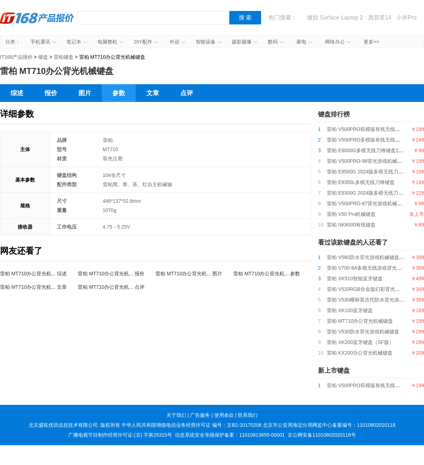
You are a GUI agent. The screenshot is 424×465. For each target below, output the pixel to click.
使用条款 (224, 415)
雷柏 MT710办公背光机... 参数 (266, 273)
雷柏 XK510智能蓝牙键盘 (355, 278)
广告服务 (200, 415)
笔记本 (76, 42)
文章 (152, 93)
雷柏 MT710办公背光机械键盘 (360, 321)
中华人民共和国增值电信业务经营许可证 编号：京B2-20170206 (191, 425)
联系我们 (248, 415)
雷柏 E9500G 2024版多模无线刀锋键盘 (370, 171)
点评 (186, 93)
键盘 (43, 57)
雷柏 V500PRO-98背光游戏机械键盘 (367, 161)
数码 (276, 42)
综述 (17, 93)
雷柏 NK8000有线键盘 (351, 225)
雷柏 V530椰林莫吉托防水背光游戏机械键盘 (375, 300)
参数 (118, 93)
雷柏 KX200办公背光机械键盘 (360, 353)
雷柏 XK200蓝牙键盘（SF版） (360, 342)
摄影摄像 (245, 42)
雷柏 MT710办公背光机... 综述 (33, 273)
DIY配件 (146, 42)
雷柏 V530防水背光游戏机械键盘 (363, 331)
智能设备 (209, 42)
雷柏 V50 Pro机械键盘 (351, 214)
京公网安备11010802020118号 (322, 435)
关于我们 (176, 415)
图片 (84, 93)
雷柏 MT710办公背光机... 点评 (111, 287)
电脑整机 (110, 42)
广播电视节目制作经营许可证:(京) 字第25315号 (120, 435)
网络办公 (338, 42)
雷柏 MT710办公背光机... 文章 (33, 287)
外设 (178, 42)
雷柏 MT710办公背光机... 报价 (111, 273)
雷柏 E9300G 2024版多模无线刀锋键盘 (370, 193)
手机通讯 (43, 42)
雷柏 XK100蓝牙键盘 (350, 310)
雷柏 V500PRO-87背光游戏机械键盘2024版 (375, 203)
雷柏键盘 (63, 57)
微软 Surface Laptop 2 (335, 18)
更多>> (371, 42)
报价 (51, 93)
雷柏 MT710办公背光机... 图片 (188, 273)
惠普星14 (379, 18)
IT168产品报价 (37, 23)
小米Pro (406, 18)
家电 (304, 42)
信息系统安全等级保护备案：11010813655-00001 (230, 435)
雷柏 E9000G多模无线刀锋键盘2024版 (369, 150)
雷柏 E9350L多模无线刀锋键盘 (361, 182)
